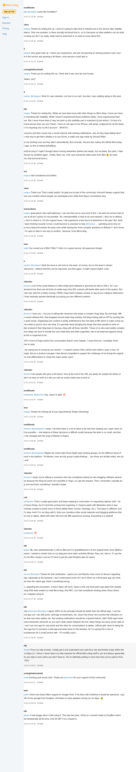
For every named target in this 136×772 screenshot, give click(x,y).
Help (4, 34)
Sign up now (9, 12)
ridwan (37, 266)
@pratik (37, 270)
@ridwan (38, 582)
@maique (44, 12)
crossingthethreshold (44, 73)
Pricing (5, 28)
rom (36, 283)
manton (37, 25)
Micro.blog (12, 5)
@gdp (36, 12)
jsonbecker (39, 303)
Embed (53, 17)
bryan (36, 186)
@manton (38, 100)
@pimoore (38, 307)
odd (35, 52)
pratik (36, 116)
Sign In (5, 17)
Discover (6, 23)
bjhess (37, 436)
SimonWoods (40, 8)
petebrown (39, 561)
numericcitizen (41, 227)
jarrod (37, 526)
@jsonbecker (40, 423)
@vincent (38, 610)
